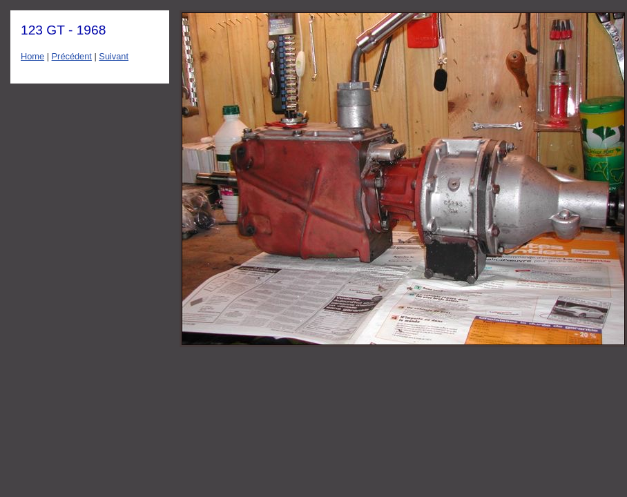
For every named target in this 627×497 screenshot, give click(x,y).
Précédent (72, 56)
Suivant (113, 56)
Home (32, 56)
